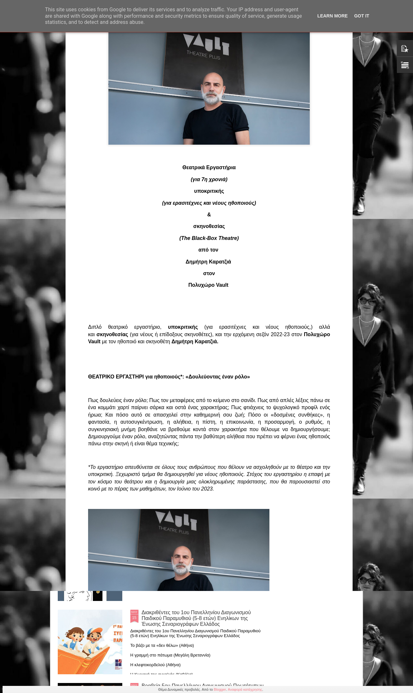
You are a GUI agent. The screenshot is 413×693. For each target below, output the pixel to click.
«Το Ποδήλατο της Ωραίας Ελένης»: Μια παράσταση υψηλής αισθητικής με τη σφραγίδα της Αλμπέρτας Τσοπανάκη (95, 279)
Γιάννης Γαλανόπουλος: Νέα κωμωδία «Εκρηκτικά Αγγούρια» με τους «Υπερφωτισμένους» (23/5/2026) (322, 279)
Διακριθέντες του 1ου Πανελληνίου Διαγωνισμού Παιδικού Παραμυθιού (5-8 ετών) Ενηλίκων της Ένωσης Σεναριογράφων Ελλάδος (196, 618)
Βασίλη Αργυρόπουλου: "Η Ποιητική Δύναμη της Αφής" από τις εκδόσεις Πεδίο (196, 542)
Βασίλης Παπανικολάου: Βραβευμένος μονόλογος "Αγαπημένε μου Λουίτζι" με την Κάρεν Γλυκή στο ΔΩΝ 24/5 (170, 282)
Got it (361, 15)
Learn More (332, 15)
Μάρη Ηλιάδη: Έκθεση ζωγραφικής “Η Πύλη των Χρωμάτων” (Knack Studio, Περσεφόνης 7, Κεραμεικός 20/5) (197, 398)
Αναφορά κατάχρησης (245, 689)
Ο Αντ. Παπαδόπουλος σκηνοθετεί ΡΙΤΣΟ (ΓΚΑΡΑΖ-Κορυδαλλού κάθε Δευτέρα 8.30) (201, 322)
